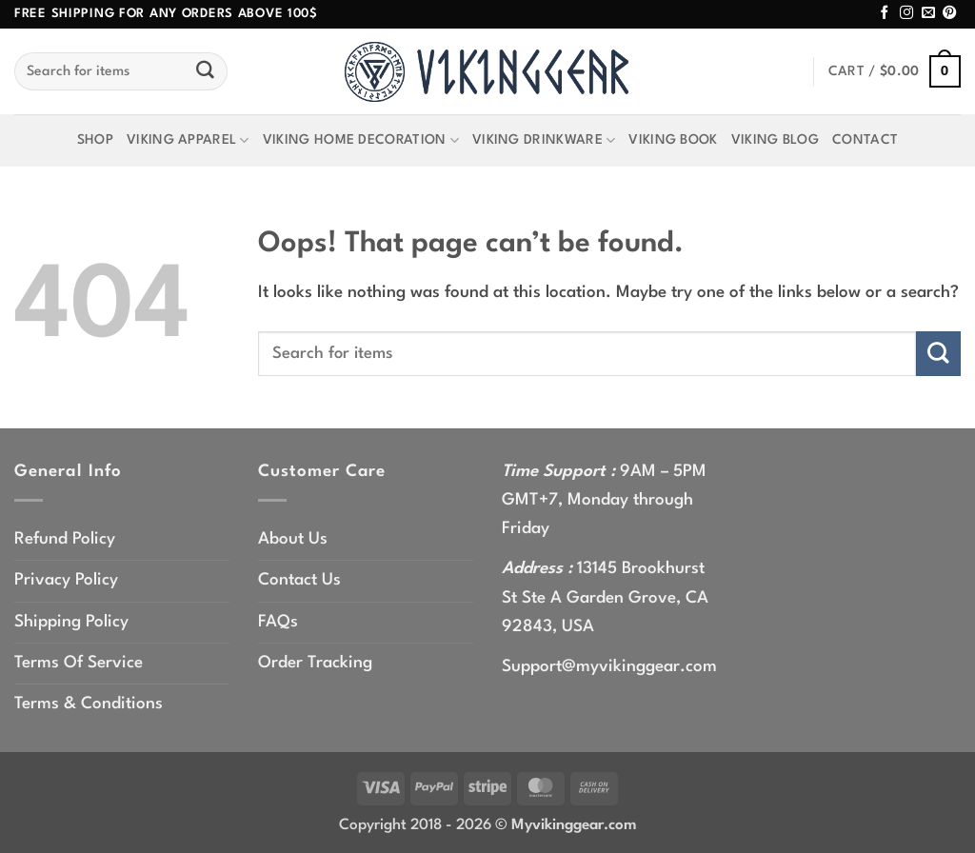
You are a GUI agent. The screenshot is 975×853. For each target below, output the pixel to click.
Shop (95, 140)
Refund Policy (64, 539)
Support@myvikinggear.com (609, 667)
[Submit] (206, 71)
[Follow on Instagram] (906, 13)
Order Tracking (315, 663)
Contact (865, 140)
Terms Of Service (78, 663)
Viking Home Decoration (361, 140)
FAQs (278, 622)
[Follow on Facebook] (884, 13)
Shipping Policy (71, 622)
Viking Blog (775, 140)
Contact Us (299, 580)
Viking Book (672, 140)
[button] (894, 72)
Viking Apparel (188, 140)
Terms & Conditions (88, 704)
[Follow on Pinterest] (949, 13)
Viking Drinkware (543, 140)
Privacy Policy (66, 580)
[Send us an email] (928, 13)
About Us (293, 539)
